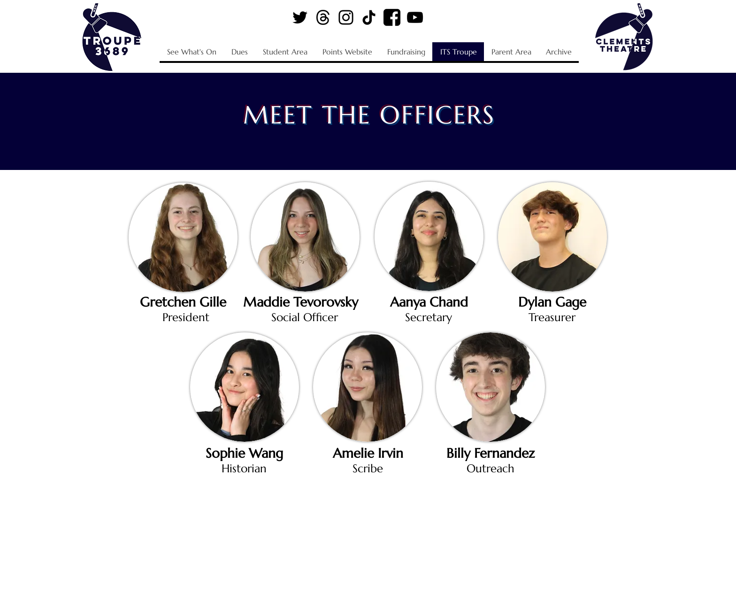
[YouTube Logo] (415, 17)
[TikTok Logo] (369, 17)
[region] (183, 236)
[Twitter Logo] (300, 17)
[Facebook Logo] (392, 17)
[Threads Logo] (323, 17)
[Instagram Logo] (346, 17)
